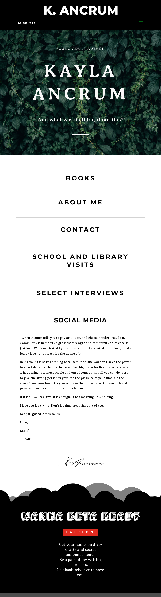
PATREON (80, 532)
